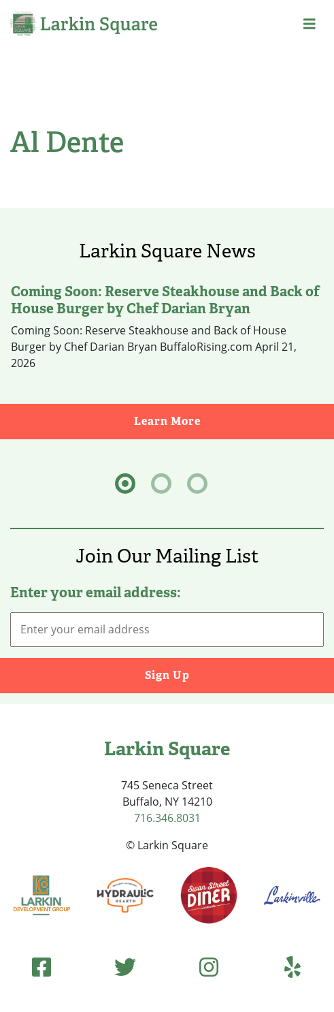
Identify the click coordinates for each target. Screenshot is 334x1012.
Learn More (234, 420)
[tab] (125, 483)
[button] (309, 24)
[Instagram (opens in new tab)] (208, 966)
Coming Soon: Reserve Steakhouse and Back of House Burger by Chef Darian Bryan (165, 299)
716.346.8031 (167, 817)
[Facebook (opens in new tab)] (41, 966)
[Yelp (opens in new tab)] (292, 966)
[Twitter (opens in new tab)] (125, 966)
